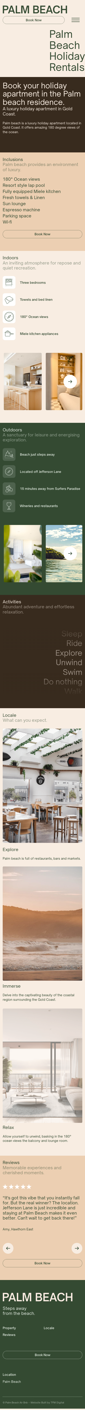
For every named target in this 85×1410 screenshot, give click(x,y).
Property (9, 1328)
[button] (75, 20)
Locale (49, 1328)
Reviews (9, 1335)
